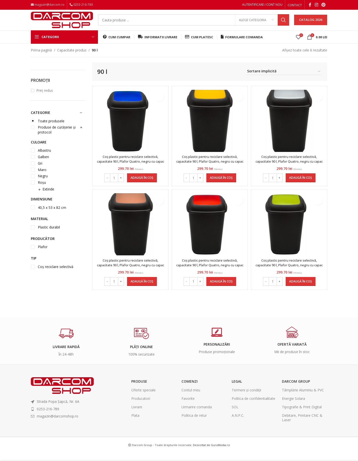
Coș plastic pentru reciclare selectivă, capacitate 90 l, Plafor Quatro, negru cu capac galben (210, 167)
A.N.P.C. (238, 423)
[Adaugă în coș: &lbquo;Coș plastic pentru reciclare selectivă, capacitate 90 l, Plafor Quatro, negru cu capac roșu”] (221, 289)
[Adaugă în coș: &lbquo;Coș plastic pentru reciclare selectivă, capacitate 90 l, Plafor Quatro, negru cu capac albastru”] (141, 184)
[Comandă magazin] (284, 78)
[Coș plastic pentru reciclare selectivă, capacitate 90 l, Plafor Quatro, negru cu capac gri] (289, 127)
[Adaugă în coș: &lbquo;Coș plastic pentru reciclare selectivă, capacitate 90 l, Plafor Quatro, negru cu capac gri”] (301, 184)
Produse (139, 389)
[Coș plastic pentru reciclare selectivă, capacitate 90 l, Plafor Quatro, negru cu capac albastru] (127, 127)
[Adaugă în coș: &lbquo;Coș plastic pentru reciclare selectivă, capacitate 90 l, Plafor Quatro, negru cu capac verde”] (301, 289)
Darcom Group (296, 389)
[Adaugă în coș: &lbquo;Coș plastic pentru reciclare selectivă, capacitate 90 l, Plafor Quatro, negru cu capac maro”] (141, 289)
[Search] (193, 23)
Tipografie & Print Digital (302, 415)
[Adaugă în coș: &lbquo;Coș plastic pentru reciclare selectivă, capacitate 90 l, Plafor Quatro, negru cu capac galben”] (221, 184)
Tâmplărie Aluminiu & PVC (303, 398)
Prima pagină (41, 56)
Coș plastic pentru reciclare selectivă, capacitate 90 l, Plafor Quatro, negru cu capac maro (130, 273)
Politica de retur (194, 423)
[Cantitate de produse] (113, 184)
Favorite (188, 406)
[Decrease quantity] (106, 184)
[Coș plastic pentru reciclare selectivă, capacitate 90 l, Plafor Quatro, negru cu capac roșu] (207, 232)
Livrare (136, 415)
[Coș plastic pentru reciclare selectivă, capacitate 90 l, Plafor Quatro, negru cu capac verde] (287, 232)
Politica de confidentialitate (253, 406)
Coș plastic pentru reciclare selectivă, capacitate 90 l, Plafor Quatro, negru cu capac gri (290, 167)
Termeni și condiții (246, 398)
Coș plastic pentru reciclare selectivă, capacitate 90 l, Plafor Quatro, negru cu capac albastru (130, 167)
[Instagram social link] (316, 5)
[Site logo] (62, 23)
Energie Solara (293, 406)
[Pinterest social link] (323, 5)
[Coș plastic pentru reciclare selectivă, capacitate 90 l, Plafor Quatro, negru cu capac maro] (129, 232)
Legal (237, 389)
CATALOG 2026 (310, 23)
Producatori (140, 406)
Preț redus (44, 96)
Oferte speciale (143, 398)
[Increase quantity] (120, 184)
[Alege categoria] (256, 23)
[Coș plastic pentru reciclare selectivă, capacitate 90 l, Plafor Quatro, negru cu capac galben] (209, 127)
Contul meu (190, 398)
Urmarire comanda (196, 415)
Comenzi (189, 389)
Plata (135, 423)
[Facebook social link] (310, 5)
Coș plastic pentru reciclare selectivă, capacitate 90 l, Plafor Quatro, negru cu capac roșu (210, 273)
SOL (235, 415)
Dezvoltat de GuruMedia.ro (211, 453)
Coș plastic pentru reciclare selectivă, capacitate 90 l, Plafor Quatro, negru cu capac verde (290, 273)
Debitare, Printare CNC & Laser (302, 425)
